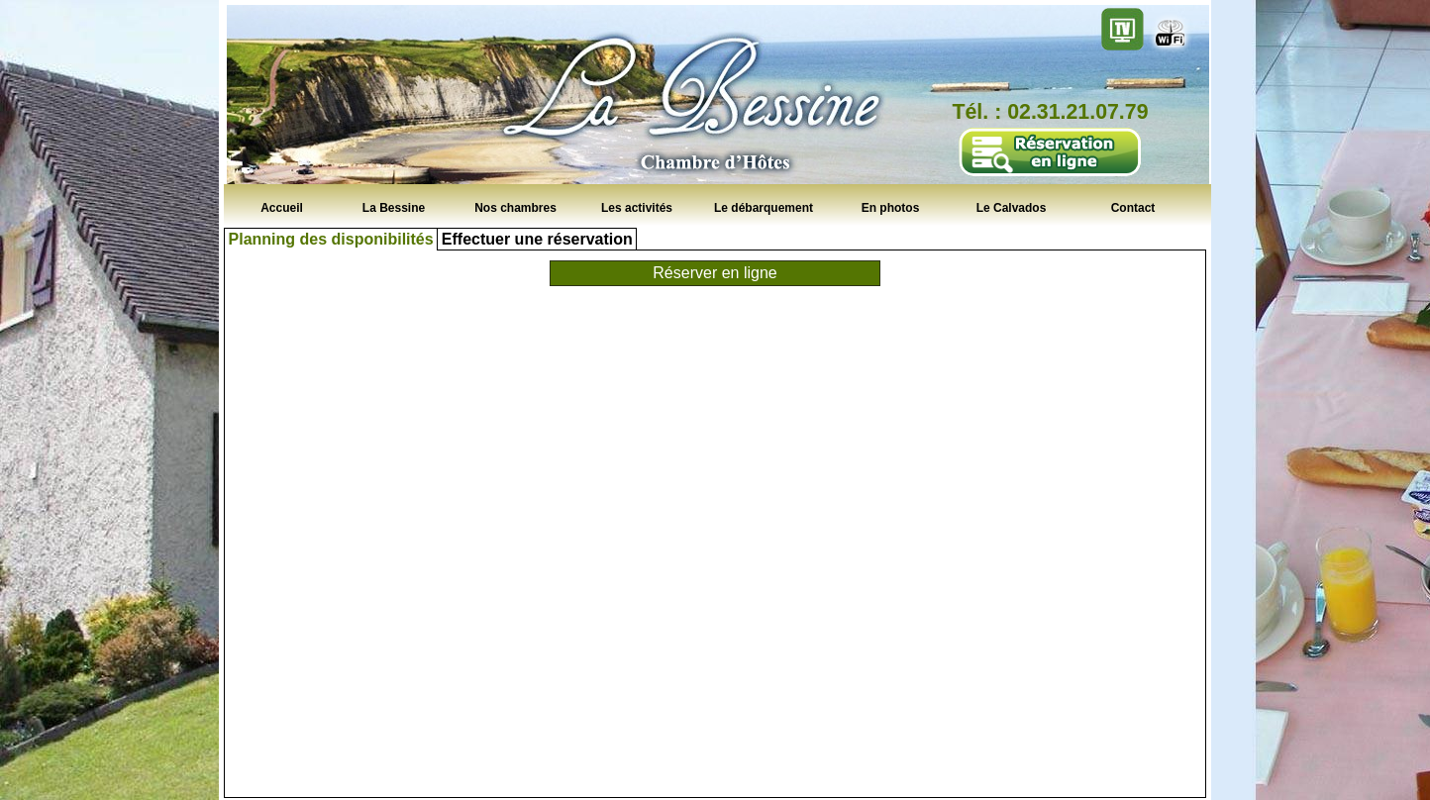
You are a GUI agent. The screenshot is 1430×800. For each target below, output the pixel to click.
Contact (1133, 207)
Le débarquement (763, 207)
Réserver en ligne (714, 272)
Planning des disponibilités (331, 239)
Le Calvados (1011, 207)
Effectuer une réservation (537, 239)
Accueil (281, 207)
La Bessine (393, 207)
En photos (891, 207)
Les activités (636, 207)
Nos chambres (515, 207)
